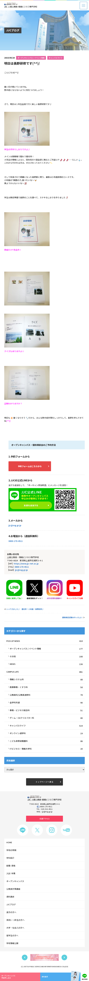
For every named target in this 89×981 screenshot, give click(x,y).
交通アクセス (45, 819)
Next (64, 958)
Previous (24, 958)
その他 (46, 656)
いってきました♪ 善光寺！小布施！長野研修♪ (25, 609)
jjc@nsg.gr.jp (15, 525)
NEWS (46, 664)
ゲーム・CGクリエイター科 (46, 718)
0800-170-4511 (16, 541)
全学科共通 (46, 702)
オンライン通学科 (46, 733)
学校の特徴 (11, 850)
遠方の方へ (11, 912)
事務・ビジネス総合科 (46, 710)
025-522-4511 (47, 809)
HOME (9, 843)
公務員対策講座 (13, 889)
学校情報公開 (12, 943)
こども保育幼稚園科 (46, 741)
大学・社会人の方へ (15, 928)
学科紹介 (10, 858)
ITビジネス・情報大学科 (46, 749)
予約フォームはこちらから (30, 466)
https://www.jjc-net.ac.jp (26, 563)
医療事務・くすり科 (46, 687)
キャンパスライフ (55, 58)
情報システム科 (46, 679)
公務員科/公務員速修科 (46, 695)
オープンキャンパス (15, 881)
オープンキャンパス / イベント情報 (31, 58)
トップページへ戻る (44, 782)
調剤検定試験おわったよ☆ (72, 617)
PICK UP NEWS (44, 641)
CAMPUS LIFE (44, 671)
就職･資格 (10, 866)
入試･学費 (10, 874)
